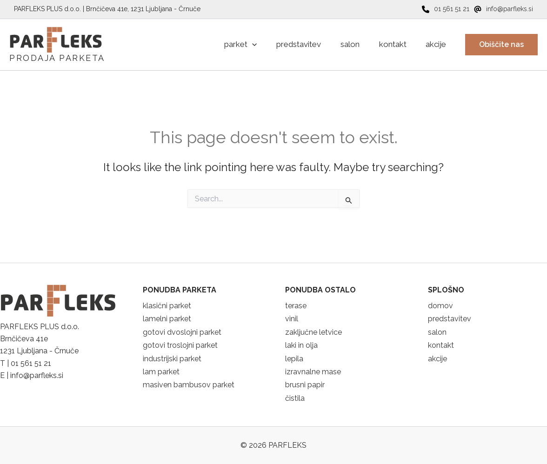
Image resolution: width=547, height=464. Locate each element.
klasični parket (167, 305)
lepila (294, 358)
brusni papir (305, 384)
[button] (501, 44)
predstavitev (449, 318)
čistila (295, 398)
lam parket (161, 371)
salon (437, 332)
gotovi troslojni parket (180, 345)
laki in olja (301, 345)
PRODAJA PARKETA (57, 58)
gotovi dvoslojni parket (182, 332)
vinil (291, 318)
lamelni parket (167, 318)
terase (296, 305)
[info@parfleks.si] (503, 9)
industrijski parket (172, 358)
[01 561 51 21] (445, 9)
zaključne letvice (313, 332)
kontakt (441, 345)
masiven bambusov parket (188, 384)
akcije (437, 358)
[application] (235, 44)
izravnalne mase (313, 371)
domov (440, 305)
